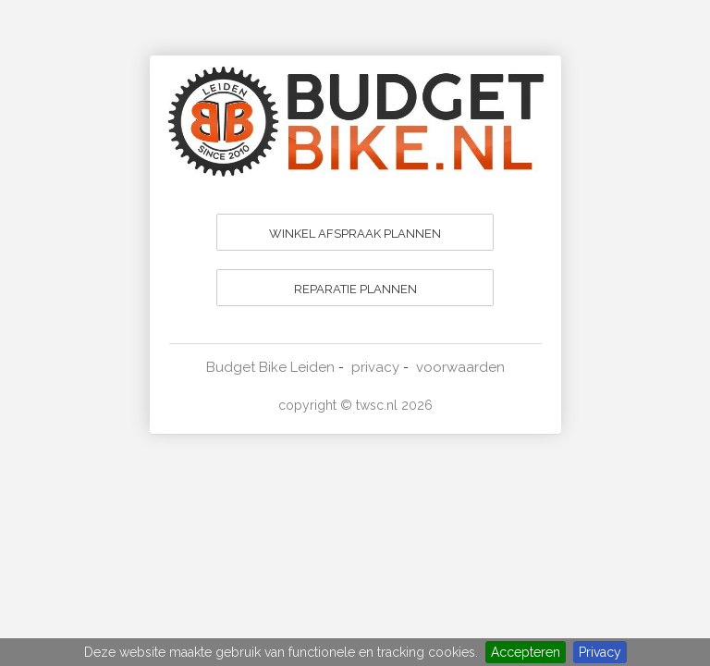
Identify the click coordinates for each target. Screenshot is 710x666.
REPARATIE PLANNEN (355, 289)
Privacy (600, 652)
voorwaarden (460, 367)
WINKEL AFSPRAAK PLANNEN (355, 233)
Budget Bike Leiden (270, 367)
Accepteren (525, 652)
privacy (375, 367)
